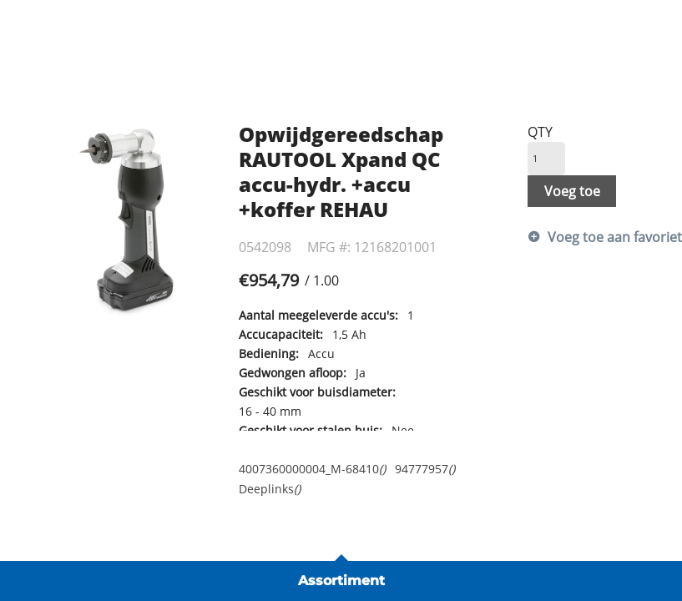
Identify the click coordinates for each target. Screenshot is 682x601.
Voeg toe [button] (572, 191)
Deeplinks (270, 489)
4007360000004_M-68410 (312, 469)
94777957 (425, 469)
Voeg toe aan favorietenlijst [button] (600, 237)
